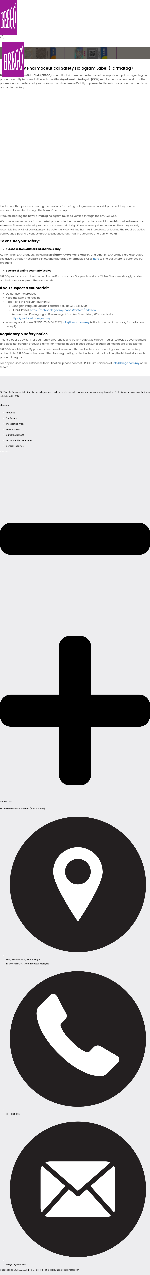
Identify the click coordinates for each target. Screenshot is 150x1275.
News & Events (13, 429)
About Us (10, 412)
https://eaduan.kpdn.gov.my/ (31, 318)
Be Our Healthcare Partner (19, 440)
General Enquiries (15, 445)
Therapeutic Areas (15, 423)
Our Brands (11, 418)
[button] (1, 37)
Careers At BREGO (15, 434)
